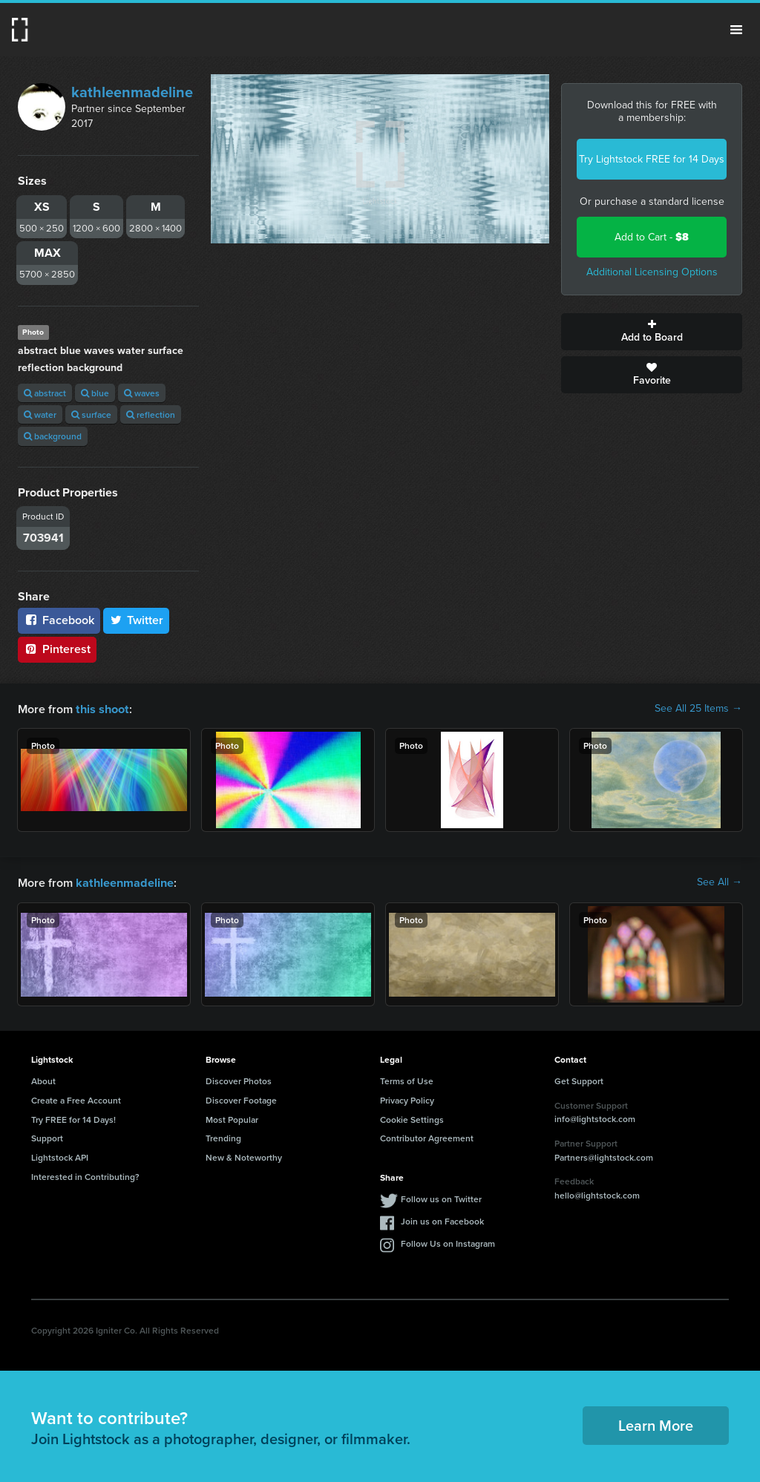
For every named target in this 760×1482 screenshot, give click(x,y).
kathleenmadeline (132, 92)
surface (91, 414)
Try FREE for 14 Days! (73, 1118)
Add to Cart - (652, 237)
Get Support (578, 1079)
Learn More (655, 1424)
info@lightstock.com (594, 1117)
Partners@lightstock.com (603, 1156)
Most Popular (232, 1118)
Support (47, 1136)
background (53, 436)
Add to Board (651, 331)
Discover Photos (239, 1079)
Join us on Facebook (442, 1219)
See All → (719, 881)
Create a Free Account (76, 1098)
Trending (223, 1136)
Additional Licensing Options (652, 272)
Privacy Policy (407, 1098)
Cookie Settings (412, 1118)
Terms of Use (406, 1079)
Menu (736, 30)
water (40, 414)
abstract (45, 393)
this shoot (102, 708)
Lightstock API (59, 1156)
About (43, 1079)
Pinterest (57, 649)
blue (95, 393)
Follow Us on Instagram (448, 1242)
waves (142, 393)
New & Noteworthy (244, 1156)
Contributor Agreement (427, 1136)
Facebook (59, 620)
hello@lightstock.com (597, 1193)
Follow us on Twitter (441, 1197)
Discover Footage (241, 1098)
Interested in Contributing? (85, 1175)
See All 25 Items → (698, 708)
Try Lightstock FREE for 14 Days (651, 159)
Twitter (136, 620)
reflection (150, 414)
